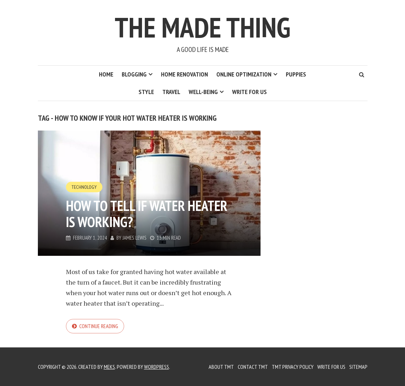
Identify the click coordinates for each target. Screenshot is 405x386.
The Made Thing (202, 27)
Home (106, 74)
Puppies (296, 74)
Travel (171, 92)
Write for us (249, 92)
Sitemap (358, 366)
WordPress (156, 366)
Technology (84, 187)
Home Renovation (184, 74)
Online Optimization (243, 74)
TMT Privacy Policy (292, 366)
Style (146, 92)
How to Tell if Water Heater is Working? (146, 214)
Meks (109, 366)
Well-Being (203, 92)
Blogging (134, 74)
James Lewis (134, 237)
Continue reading (98, 326)
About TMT (221, 366)
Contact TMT (253, 366)
